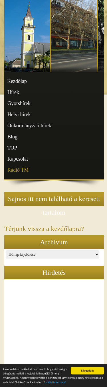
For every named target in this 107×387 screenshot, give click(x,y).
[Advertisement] (54, 325)
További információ (55, 383)
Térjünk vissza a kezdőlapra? (44, 228)
